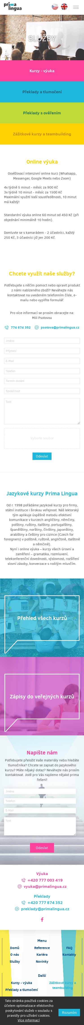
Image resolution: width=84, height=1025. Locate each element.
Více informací (29, 1020)
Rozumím (69, 1012)
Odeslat (42, 456)
